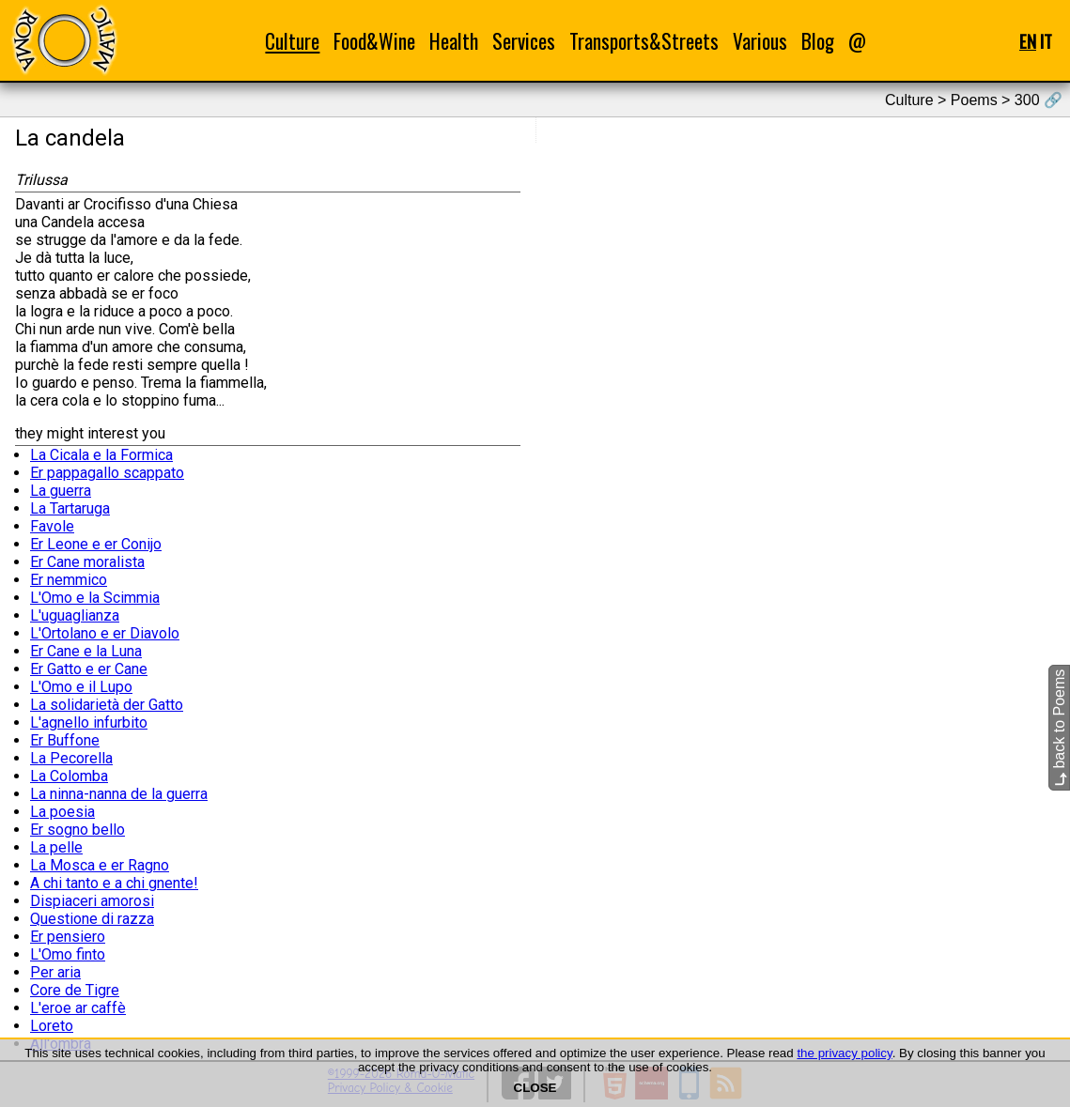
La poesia (62, 812)
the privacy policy (844, 1053)
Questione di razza (92, 919)
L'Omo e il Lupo (81, 687)
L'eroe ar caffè (78, 1008)
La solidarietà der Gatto (106, 705)
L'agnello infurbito (88, 722)
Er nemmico (68, 580)
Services (523, 40)
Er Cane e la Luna (86, 651)
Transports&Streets (644, 40)
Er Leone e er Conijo (96, 544)
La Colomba (69, 776)
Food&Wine (374, 40)
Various (760, 40)
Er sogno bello (77, 829)
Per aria (55, 972)
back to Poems (1059, 727)
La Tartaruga (70, 508)
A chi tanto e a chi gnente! (114, 883)
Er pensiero (67, 937)
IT (1046, 41)
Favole (52, 526)
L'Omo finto (67, 954)
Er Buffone (65, 740)
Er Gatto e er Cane (88, 669)
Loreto (51, 1026)
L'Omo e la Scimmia (95, 598)
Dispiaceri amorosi (92, 901)
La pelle (56, 847)
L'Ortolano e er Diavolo (104, 633)
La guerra (60, 491)
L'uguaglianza (74, 615)
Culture (292, 40)
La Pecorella (71, 758)
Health (453, 40)
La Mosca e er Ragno (99, 865)
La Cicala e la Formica (101, 455)
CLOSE (535, 1088)
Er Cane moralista (87, 562)
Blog (817, 40)
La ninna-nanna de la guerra (119, 794)
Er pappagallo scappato (107, 473)
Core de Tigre (74, 990)
